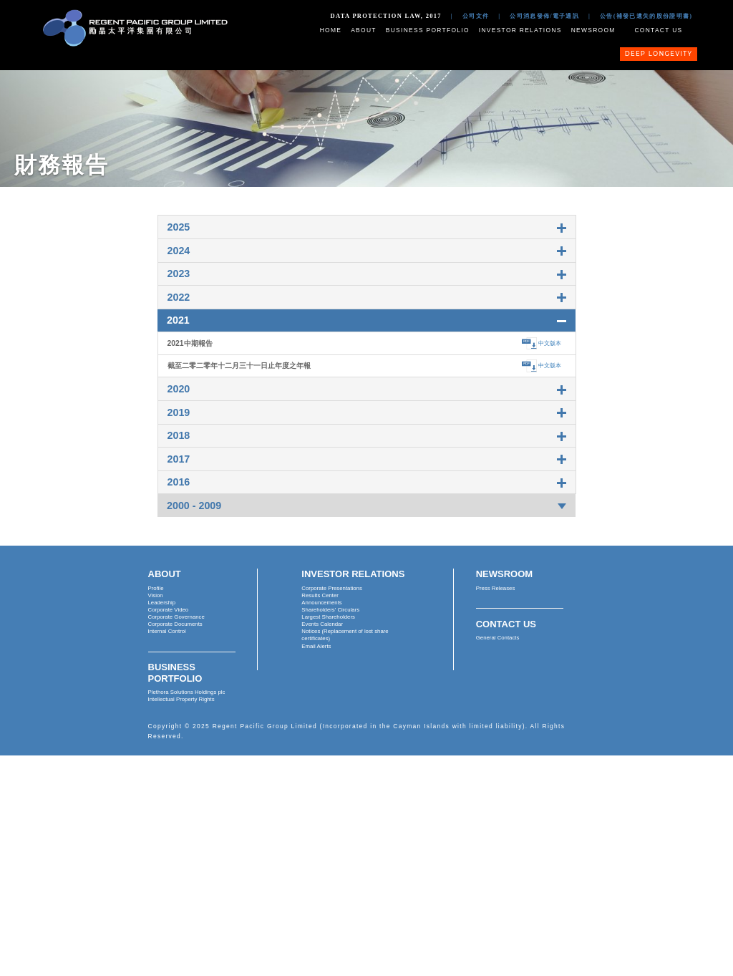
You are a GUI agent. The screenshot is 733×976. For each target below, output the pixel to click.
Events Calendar (322, 624)
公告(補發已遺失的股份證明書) (646, 15)
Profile (156, 588)
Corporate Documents (175, 624)
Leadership (162, 602)
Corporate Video (168, 610)
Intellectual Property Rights (181, 699)
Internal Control (167, 631)
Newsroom (593, 30)
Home (331, 30)
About (364, 30)
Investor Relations (520, 30)
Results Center (320, 595)
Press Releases (495, 588)
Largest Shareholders (328, 617)
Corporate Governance (176, 617)
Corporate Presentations (331, 588)
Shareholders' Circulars (330, 610)
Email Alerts (316, 646)
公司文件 (475, 15)
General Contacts (498, 637)
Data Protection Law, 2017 (386, 15)
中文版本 (549, 343)
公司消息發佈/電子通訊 (544, 15)
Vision (155, 595)
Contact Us (658, 30)
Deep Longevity (659, 53)
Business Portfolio (428, 30)
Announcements (321, 602)
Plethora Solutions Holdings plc (186, 692)
